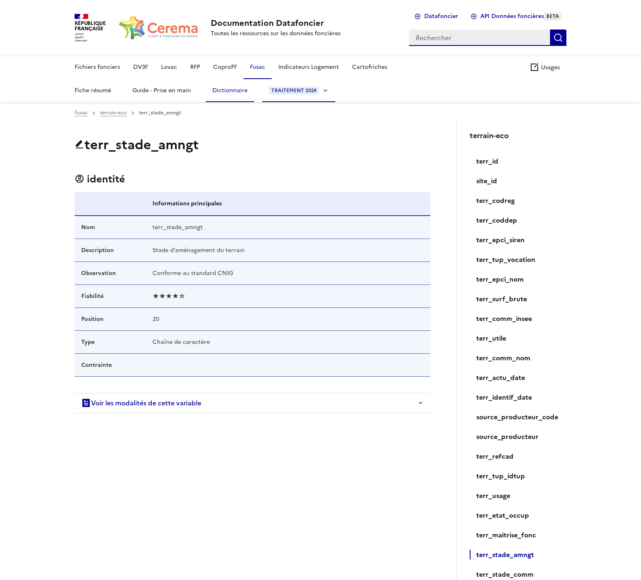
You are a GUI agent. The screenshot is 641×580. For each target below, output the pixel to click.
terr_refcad (495, 456)
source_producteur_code (517, 417)
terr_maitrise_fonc (506, 535)
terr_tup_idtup (500, 476)
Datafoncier (441, 16)
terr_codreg (495, 200)
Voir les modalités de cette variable (141, 403)
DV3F (140, 67)
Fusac (257, 67)
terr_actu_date (500, 377)
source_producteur (507, 436)
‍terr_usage (493, 495)
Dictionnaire (230, 90)
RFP (195, 67)
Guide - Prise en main (161, 90)
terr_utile (491, 338)
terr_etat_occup (502, 515)
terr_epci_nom (500, 279)
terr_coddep (496, 220)
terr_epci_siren (500, 240)
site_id (486, 181)
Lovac (169, 67)
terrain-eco (113, 112)
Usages (545, 67)
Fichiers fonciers (97, 67)
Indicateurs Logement (308, 67)
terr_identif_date (504, 397)
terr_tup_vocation (505, 259)
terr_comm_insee (504, 318)
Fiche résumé (93, 90)
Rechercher (558, 38)
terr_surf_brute (501, 299)
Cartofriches (369, 67)
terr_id (487, 161)
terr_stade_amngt (505, 555)
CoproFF (225, 67)
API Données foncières (520, 16)
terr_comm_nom (503, 358)
